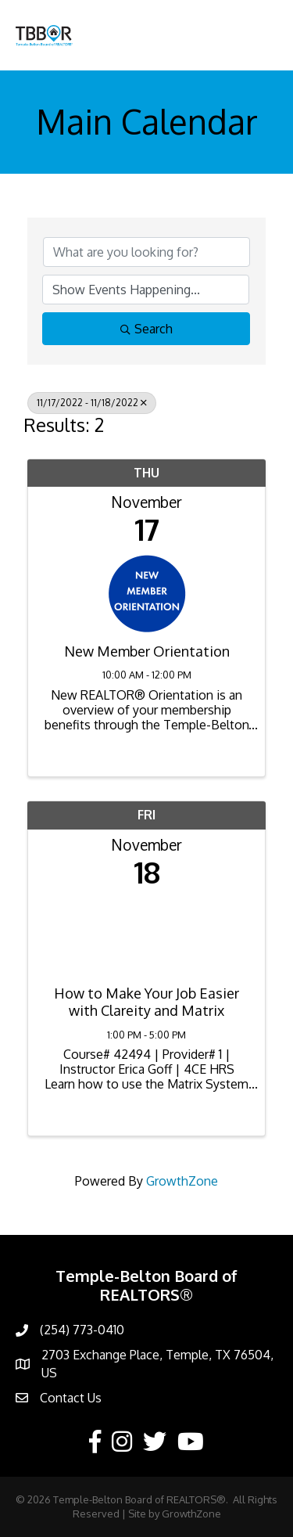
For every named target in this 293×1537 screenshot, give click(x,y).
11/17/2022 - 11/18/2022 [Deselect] (92, 403)
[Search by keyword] (146, 252)
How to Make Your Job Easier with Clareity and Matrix (146, 1002)
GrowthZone (182, 1181)
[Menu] (257, 35)
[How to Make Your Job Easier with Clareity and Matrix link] (146, 932)
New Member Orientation (147, 651)
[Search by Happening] (145, 289)
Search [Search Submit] (146, 329)
